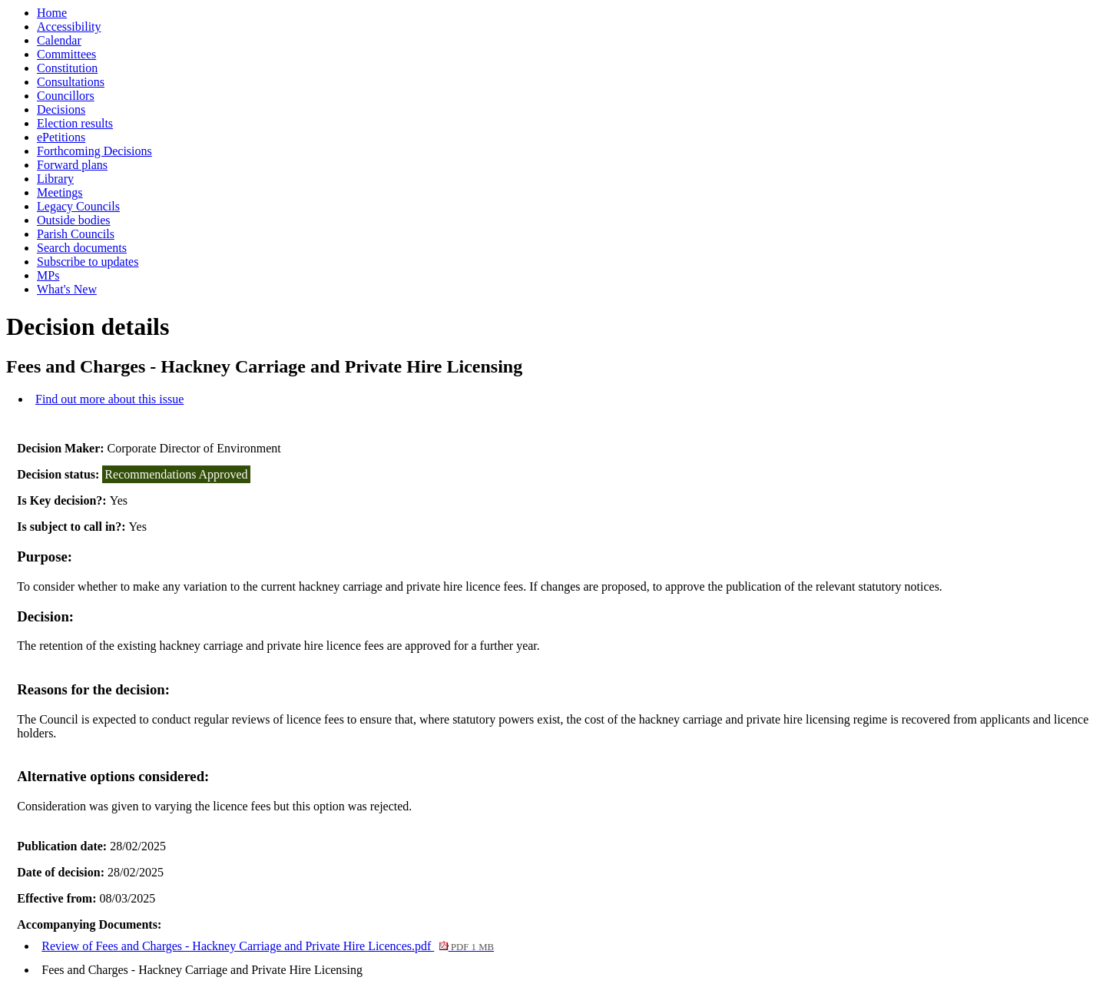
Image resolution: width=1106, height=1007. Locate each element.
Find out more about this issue (109, 399)
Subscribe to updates (87, 261)
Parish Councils (75, 233)
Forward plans (72, 164)
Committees (66, 54)
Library (55, 178)
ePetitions (61, 137)
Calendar (59, 40)
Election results (75, 123)
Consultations (70, 81)
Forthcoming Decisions (94, 150)
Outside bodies (74, 220)
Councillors (65, 95)
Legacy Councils (78, 206)
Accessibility (69, 26)
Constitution (67, 68)
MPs (48, 275)
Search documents (82, 247)
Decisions (61, 109)
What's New (67, 289)
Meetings (60, 192)
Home (52, 12)
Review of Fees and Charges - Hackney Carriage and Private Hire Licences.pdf (267, 945)
